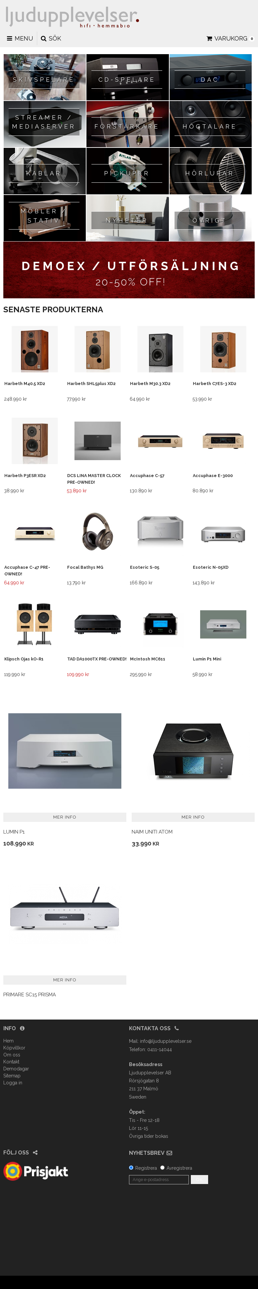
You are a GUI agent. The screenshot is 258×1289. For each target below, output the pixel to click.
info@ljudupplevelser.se (166, 1041)
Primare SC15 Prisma (29, 995)
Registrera (146, 1168)
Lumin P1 (14, 832)
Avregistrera (179, 1168)
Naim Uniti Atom (152, 832)
